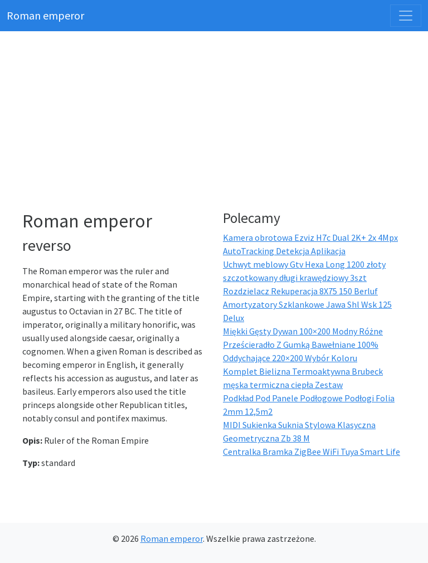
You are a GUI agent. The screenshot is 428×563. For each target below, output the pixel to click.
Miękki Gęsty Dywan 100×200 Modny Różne (303, 331)
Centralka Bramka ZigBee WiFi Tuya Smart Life (311, 451)
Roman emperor (45, 15)
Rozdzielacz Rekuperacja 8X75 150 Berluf (300, 291)
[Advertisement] (220, 123)
